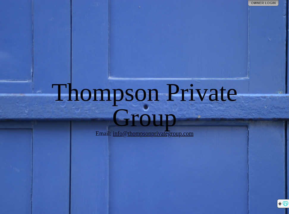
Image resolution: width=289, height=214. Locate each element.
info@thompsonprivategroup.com (153, 133)
